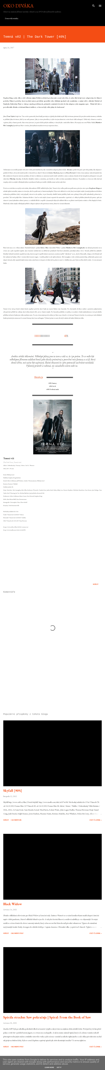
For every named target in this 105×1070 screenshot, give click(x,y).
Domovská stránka (11, 18)
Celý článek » (95, 820)
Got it (59, 1067)
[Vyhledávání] (93, 5)
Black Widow (12, 904)
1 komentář (16, 820)
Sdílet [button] (95, 584)
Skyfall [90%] (12, 790)
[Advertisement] (52, 685)
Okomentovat (17, 933)
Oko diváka (18, 5)
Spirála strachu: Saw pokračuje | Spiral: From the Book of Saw (47, 1017)
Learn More (49, 1067)
